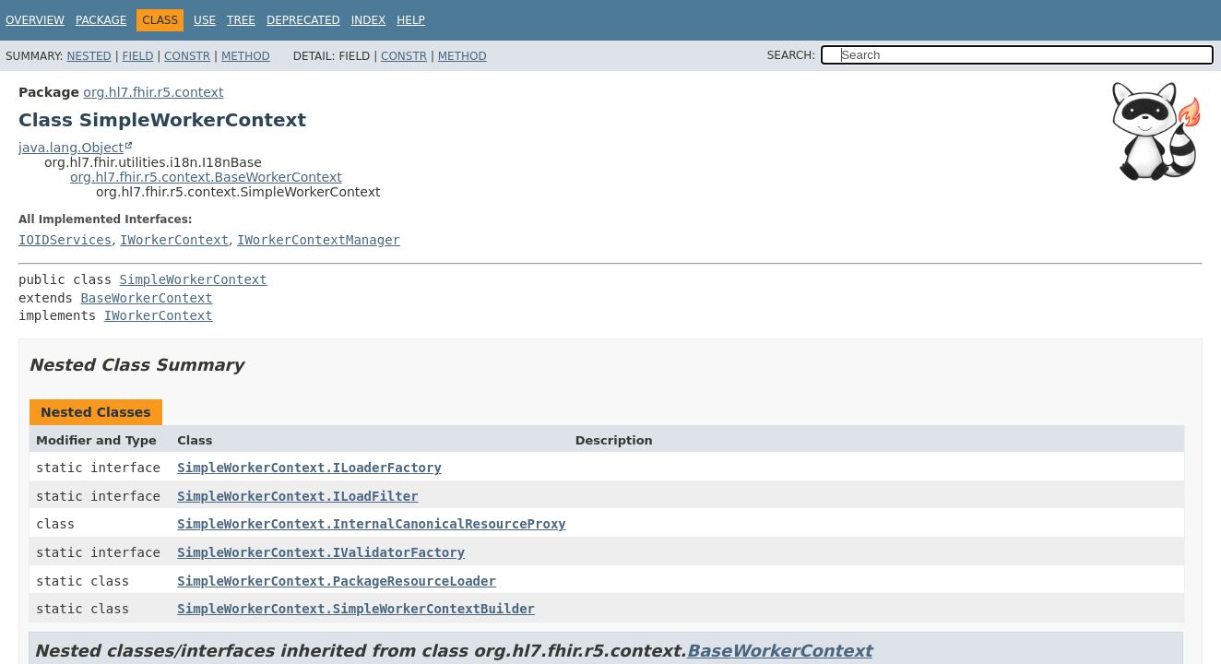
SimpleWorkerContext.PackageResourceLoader (336, 581)
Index (368, 20)
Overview (35, 20)
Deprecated (303, 20)
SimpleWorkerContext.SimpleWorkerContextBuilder (356, 608)
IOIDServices (65, 239)
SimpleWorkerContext (193, 279)
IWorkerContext (174, 239)
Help (411, 20)
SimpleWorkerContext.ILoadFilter (297, 496)
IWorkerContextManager (318, 239)
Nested (88, 56)
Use (205, 20)
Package (101, 20)
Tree (241, 20)
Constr (187, 56)
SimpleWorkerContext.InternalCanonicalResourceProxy (371, 523)
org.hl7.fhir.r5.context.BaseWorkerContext (206, 177)
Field (137, 56)
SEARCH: (791, 55)
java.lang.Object (71, 147)
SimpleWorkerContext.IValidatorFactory (321, 552)
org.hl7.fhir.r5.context (153, 92)
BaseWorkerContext (146, 297)
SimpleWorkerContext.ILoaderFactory (309, 467)
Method (245, 56)
